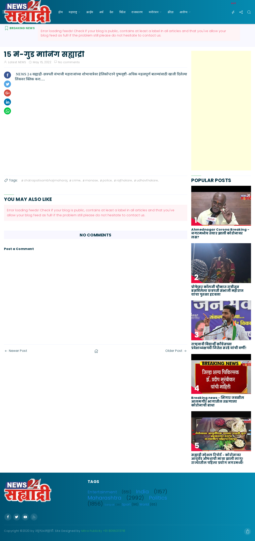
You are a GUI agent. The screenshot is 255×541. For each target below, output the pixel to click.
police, (106, 180)
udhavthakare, (146, 180)
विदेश (122, 12)
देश (111, 12)
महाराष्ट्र (73, 12)
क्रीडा (171, 12)
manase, (90, 180)
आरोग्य (183, 12)
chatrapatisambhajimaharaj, (44, 180)
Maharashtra (105, 497)
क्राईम (89, 12)
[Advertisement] (221, 110)
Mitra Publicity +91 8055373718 (103, 531)
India (142, 491)
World (144, 504)
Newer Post (15, 350)
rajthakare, (123, 180)
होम (60, 12)
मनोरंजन (154, 12)
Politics (158, 497)
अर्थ (101, 12)
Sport (126, 504)
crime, (75, 180)
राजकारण (137, 12)
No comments (69, 62)
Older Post (176, 350)
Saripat (109, 504)
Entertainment (102, 492)
